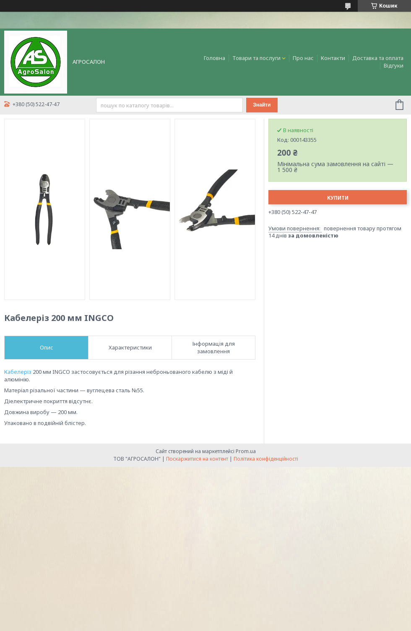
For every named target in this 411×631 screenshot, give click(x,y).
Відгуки (393, 65)
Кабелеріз (17, 371)
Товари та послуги (256, 58)
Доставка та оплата (377, 58)
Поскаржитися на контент (197, 458)
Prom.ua (246, 451)
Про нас (303, 58)
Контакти (333, 58)
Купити (338, 197)
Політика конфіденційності (266, 458)
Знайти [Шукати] (262, 105)
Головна (214, 58)
